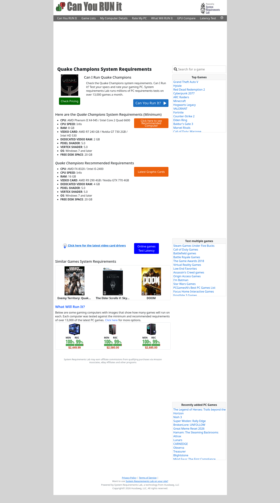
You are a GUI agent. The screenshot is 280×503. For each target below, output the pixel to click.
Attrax (177, 436)
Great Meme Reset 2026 (189, 428)
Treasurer (179, 451)
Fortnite (178, 112)
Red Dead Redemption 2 (189, 89)
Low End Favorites (185, 268)
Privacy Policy (129, 477)
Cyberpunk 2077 (184, 93)
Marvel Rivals (181, 128)
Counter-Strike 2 (183, 116)
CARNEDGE (180, 444)
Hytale (177, 86)
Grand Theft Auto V (185, 82)
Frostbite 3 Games (185, 295)
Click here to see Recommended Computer (151, 123)
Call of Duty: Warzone (187, 131)
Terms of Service (148, 477)
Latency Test (208, 18)
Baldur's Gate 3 (183, 124)
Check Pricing (69, 101)
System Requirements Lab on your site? (147, 481)
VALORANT (180, 109)
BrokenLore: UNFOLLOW (189, 425)
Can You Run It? (150, 103)
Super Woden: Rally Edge (189, 421)
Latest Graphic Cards (151, 172)
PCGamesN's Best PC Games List (194, 288)
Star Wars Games (184, 284)
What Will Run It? (70, 306)
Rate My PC (139, 18)
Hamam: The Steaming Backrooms (195, 432)
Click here (111, 320)
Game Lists (88, 18)
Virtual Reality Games (187, 265)
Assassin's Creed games (188, 272)
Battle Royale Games (186, 257)
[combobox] (201, 69)
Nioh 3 (177, 417)
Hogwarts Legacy (184, 105)
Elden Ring (180, 120)
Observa (178, 448)
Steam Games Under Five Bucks (193, 246)
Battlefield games (184, 253)
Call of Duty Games (185, 249)
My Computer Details (114, 18)
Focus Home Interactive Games (193, 291)
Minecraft (179, 101)
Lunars (177, 440)
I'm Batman (180, 280)
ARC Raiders (181, 97)
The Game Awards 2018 (188, 261)
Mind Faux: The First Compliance (194, 459)
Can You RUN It (67, 18)
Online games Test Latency (146, 248)
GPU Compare (186, 18)
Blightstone (180, 455)
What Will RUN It (162, 18)
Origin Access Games (187, 276)
